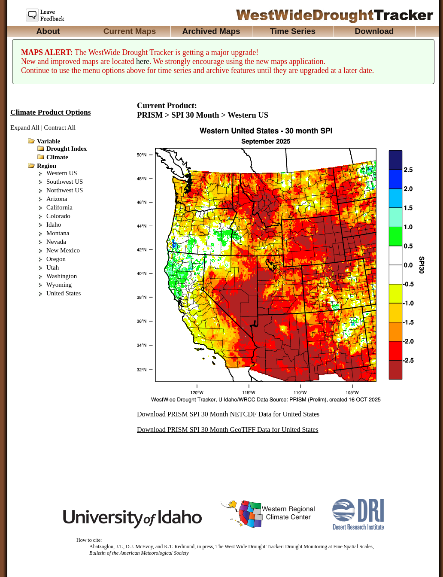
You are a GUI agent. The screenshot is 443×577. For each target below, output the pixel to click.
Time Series (293, 31)
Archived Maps (211, 31)
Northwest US (64, 190)
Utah (52, 267)
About (48, 31)
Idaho (53, 224)
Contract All (60, 127)
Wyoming (59, 284)
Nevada (56, 241)
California (59, 207)
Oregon (56, 258)
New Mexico (63, 250)
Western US (61, 173)
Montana (57, 233)
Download (374, 31)
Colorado (58, 216)
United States (63, 293)
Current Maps (129, 31)
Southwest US (64, 181)
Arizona (56, 198)
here (142, 61)
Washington (61, 276)
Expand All (24, 127)
